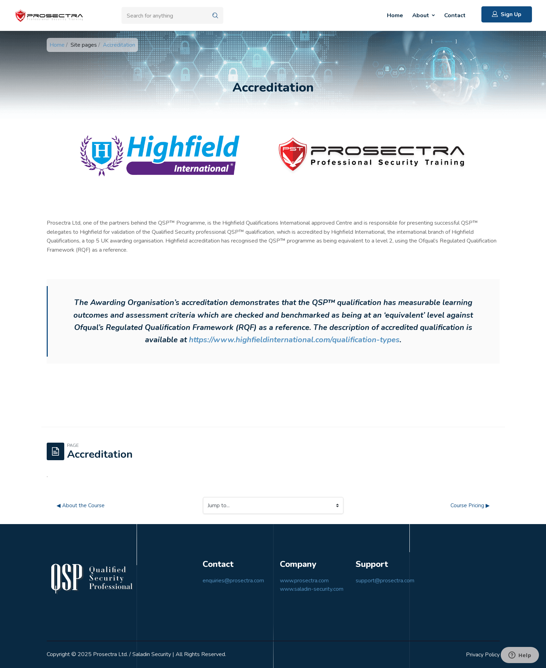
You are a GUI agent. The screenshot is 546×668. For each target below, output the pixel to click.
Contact (455, 15)
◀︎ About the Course (81, 505)
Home (395, 15)
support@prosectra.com (385, 580)
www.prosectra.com (304, 580)
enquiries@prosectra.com (233, 580)
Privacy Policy (483, 655)
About (421, 15)
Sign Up (506, 14)
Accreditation (119, 45)
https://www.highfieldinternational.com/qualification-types (294, 340)
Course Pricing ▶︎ (470, 505)
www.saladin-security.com (311, 589)
